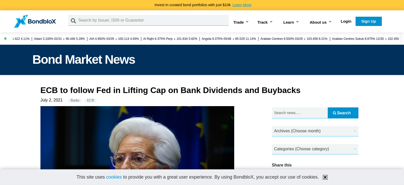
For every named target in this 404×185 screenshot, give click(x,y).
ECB (90, 100)
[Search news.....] (300, 112)
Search (342, 113)
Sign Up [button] (368, 21)
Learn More (241, 5)
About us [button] (318, 22)
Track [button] (262, 22)
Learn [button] (288, 22)
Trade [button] (238, 22)
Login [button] (346, 21)
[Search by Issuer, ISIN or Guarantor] (153, 20)
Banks (75, 100)
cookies (114, 177)
